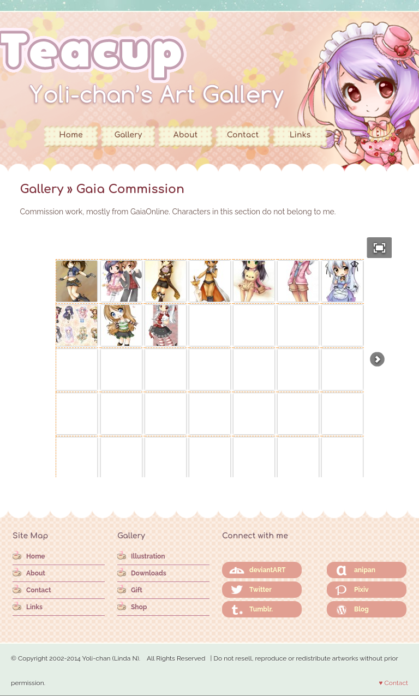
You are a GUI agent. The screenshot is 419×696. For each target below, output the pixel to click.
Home (70, 135)
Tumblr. (261, 609)
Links (300, 135)
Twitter (260, 589)
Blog (361, 609)
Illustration (148, 556)
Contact (243, 135)
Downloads (148, 573)
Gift (136, 590)
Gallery (128, 135)
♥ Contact (393, 683)
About (185, 135)
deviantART (267, 570)
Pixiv (361, 589)
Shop (139, 607)
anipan (364, 570)
